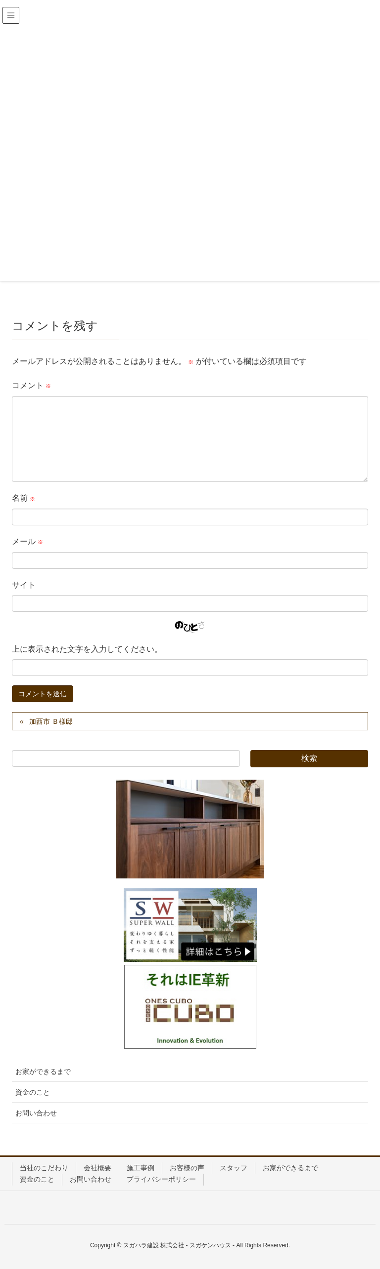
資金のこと (32, 1092)
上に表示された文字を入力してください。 (87, 649)
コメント (31, 385)
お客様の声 (187, 1168)
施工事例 (140, 1168)
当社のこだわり (44, 1168)
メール (27, 541)
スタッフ (233, 1168)
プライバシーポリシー (161, 1179)
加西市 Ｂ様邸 (51, 721)
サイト (24, 585)
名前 (23, 498)
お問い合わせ (36, 1113)
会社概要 (97, 1168)
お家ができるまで (43, 1071)
